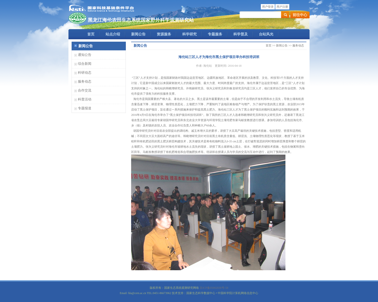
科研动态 (84, 72)
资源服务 (164, 34)
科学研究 (189, 34)
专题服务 (215, 34)
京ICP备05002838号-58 (214, 287)
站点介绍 (113, 34)
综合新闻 (84, 64)
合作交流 (84, 90)
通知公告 (84, 55)
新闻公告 (138, 34)
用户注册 (282, 6)
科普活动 (84, 99)
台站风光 (266, 34)
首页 (90, 34)
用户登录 (268, 6)
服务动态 (84, 81)
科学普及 (240, 34)
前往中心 (300, 15)
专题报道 (84, 108)
